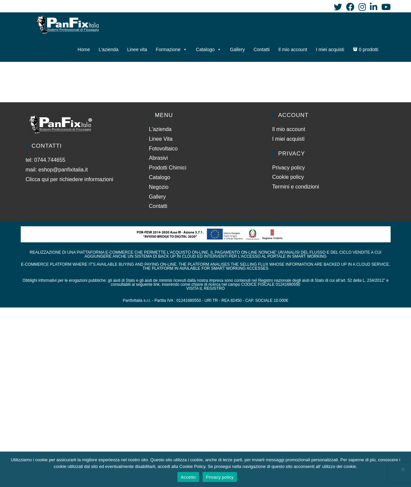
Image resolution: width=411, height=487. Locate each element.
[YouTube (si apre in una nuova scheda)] (385, 7)
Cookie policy (288, 177)
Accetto (188, 477)
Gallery (237, 49)
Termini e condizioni (295, 187)
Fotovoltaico (163, 148)
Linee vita (137, 49)
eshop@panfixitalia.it (63, 169)
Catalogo (208, 49)
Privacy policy (288, 167)
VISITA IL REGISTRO (205, 288)
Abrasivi (158, 158)
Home (84, 49)
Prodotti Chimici (167, 167)
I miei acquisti (330, 49)
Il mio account (292, 49)
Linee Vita (160, 139)
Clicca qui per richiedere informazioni (70, 179)
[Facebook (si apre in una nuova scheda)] (350, 7)
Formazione (171, 49)
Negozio (158, 187)
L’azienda (108, 49)
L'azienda (160, 129)
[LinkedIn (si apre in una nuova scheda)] (373, 7)
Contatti (262, 49)
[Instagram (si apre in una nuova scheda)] (362, 7)
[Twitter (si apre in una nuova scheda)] (338, 7)
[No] (402, 469)
